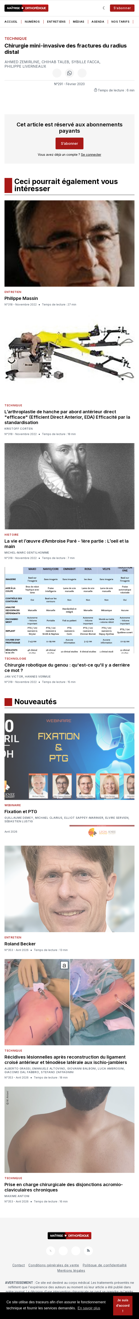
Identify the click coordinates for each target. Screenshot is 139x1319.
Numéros (32, 21)
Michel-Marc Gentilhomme (26, 552)
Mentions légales (71, 1270)
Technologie (15, 658)
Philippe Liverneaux (25, 66)
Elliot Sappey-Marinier (83, 818)
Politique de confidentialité (105, 1265)
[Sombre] (104, 8)
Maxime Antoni (16, 1196)
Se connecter (91, 154)
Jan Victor (13, 676)
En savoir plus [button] (89, 1308)
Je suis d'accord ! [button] (122, 1305)
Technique (15, 38)
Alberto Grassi (17, 1068)
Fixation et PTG (20, 811)
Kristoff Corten (18, 429)
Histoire (11, 534)
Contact (18, 1265)
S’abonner (122, 8)
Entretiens (56, 21)
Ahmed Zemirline (21, 62)
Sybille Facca (85, 62)
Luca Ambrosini (111, 1068)
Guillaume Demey (18, 818)
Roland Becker (20, 943)
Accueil (11, 21)
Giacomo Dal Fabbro (21, 1072)
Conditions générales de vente (53, 1265)
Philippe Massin (21, 298)
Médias (78, 21)
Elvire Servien (117, 818)
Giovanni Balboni (81, 1068)
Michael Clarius (49, 818)
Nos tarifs (120, 21)
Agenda (98, 21)
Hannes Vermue (38, 676)
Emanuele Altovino (48, 1068)
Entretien (12, 292)
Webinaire (12, 805)
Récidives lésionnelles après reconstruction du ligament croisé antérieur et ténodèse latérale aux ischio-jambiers (65, 1059)
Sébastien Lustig (18, 821)
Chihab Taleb (55, 62)
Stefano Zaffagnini (57, 1072)
